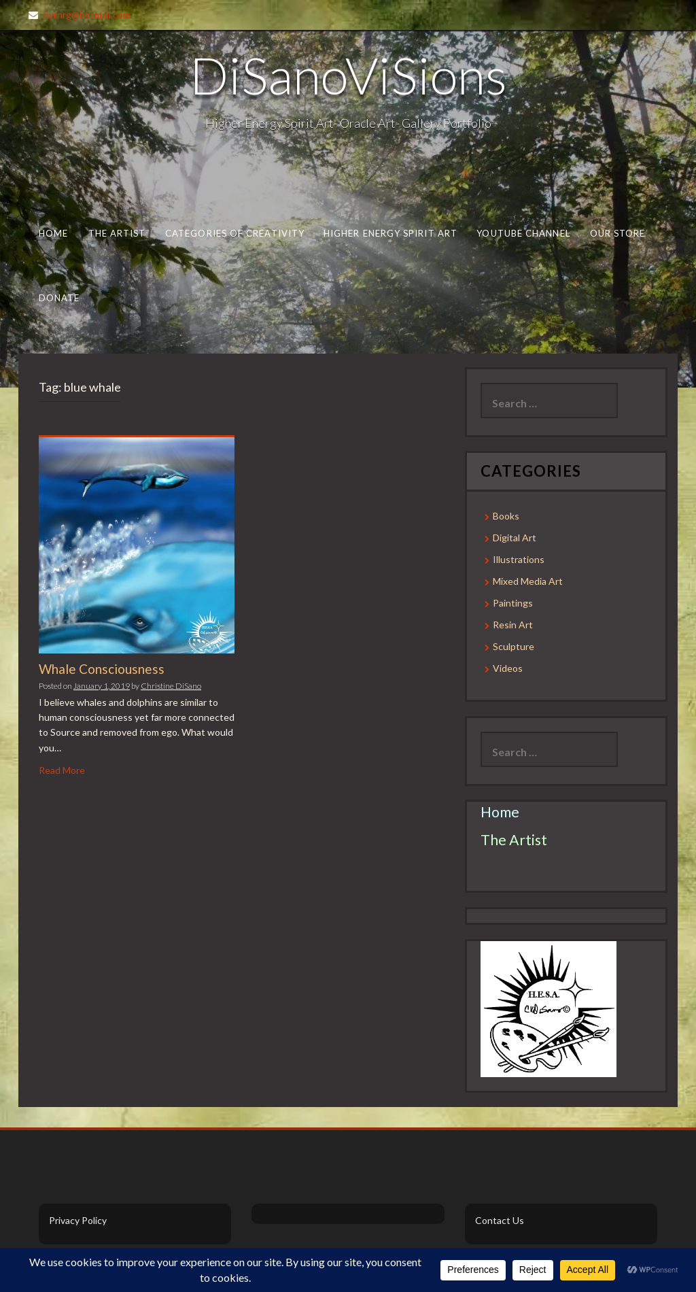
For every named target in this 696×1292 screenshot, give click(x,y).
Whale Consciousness (101, 669)
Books (506, 516)
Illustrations (518, 559)
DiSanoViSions (348, 74)
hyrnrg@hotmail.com (87, 14)
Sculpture (513, 646)
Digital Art (514, 537)
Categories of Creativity (234, 233)
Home (53, 233)
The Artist (117, 233)
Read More (62, 770)
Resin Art (513, 624)
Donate (59, 297)
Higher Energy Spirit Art (390, 233)
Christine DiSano (171, 686)
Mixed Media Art (528, 581)
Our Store (618, 233)
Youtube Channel (523, 233)
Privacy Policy (78, 1220)
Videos (508, 668)
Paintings (513, 603)
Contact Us (499, 1220)
